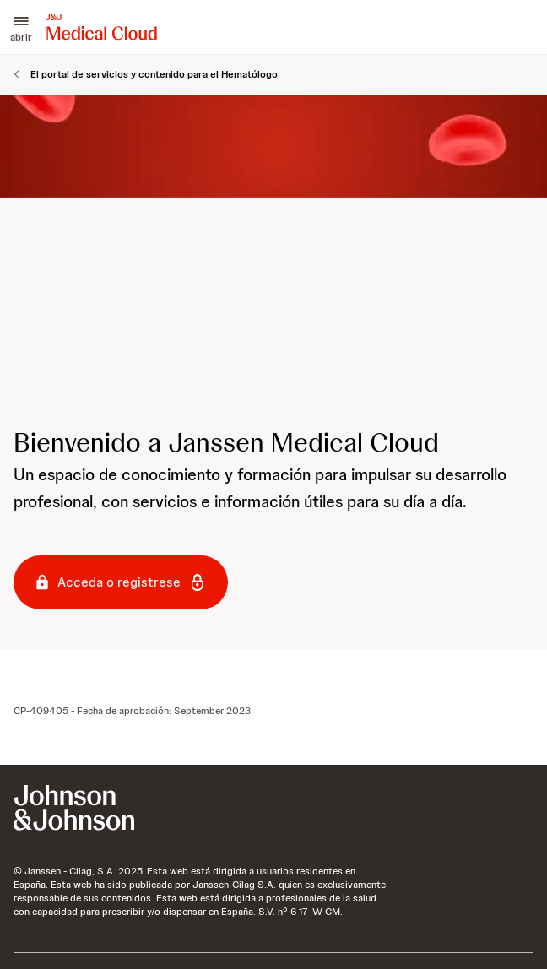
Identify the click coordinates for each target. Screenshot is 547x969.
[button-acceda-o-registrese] (121, 582)
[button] (21, 27)
